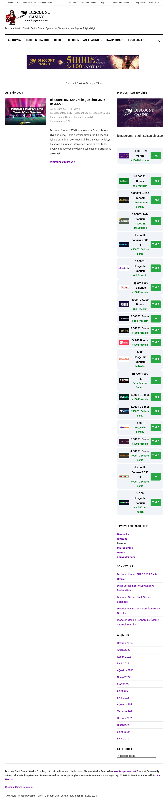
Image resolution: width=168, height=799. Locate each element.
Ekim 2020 (123, 731)
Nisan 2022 (123, 677)
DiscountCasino (64, 117)
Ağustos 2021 (125, 704)
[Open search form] (158, 40)
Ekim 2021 (123, 690)
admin (77, 109)
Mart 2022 (123, 683)
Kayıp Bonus (139, 3)
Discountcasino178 (83, 117)
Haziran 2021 (125, 718)
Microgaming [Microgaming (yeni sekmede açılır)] (125, 547)
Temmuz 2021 (125, 711)
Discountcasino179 (60, 121)
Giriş (103, 3)
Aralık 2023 (123, 649)
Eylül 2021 (123, 697)
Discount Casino (89, 3)
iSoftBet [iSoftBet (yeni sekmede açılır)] (122, 538)
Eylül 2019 (123, 738)
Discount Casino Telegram (19, 787)
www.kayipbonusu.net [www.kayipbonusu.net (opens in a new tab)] (124, 771)
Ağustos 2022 (125, 670)
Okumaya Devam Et (61, 161)
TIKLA (155, 155)
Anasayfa (73, 3)
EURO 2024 (155, 3)
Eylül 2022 (123, 663)
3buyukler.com (126, 557)
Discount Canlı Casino (120, 3)
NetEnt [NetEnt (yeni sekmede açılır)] (121, 552)
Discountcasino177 (64, 113)
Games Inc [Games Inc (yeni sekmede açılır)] (123, 534)
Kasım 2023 (124, 656)
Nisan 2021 (123, 724)
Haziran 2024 (125, 643)
